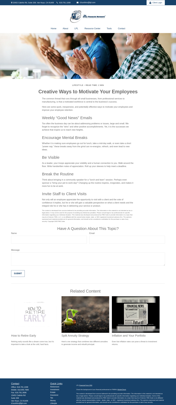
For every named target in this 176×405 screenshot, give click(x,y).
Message (15, 250)
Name (14, 233)
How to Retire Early (23, 335)
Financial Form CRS (85, 385)
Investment (54, 389)
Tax (51, 398)
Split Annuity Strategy (75, 335)
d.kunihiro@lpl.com (86, 2)
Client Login (155, 3)
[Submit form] (18, 273)
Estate (52, 392)
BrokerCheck (122, 389)
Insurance (54, 395)
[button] (54, 28)
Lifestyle (53, 403)
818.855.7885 (23, 390)
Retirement (54, 387)
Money (53, 400)
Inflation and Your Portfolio (129, 335)
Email (92, 233)
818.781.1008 (64, 3)
